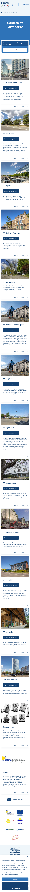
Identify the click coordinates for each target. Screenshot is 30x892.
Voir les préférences (15, 888)
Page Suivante (17, 799)
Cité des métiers (10, 679)
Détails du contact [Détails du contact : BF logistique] (20, 456)
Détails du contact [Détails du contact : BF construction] (20, 158)
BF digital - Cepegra (11, 233)
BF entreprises (9, 282)
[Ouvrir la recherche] (16, 4)
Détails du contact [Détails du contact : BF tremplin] (20, 652)
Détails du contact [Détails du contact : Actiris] (20, 792)
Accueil (1, 12)
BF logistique (8, 427)
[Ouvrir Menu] (23, 4)
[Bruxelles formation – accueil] (5, 7)
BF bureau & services (12, 82)
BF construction (10, 133)
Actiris (5, 772)
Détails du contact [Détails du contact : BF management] (20, 505)
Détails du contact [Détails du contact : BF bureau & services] (20, 106)
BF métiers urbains (11, 532)
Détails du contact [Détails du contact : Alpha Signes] (20, 745)
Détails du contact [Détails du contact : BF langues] (20, 400)
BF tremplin (8, 632)
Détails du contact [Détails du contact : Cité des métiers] (20, 700)
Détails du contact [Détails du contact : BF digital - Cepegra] (20, 255)
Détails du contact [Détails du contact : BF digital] (20, 206)
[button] (27, 857)
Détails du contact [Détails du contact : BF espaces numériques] (20, 351)
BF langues (7, 378)
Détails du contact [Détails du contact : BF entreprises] (20, 297)
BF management (10, 483)
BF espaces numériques (13, 324)
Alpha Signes (8, 727)
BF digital (7, 185)
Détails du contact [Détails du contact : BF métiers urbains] (20, 552)
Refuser (15, 884)
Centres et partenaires (12, 50)
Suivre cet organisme (10, 88)
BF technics (8, 580)
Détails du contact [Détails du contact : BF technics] (20, 605)
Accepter (15, 879)
